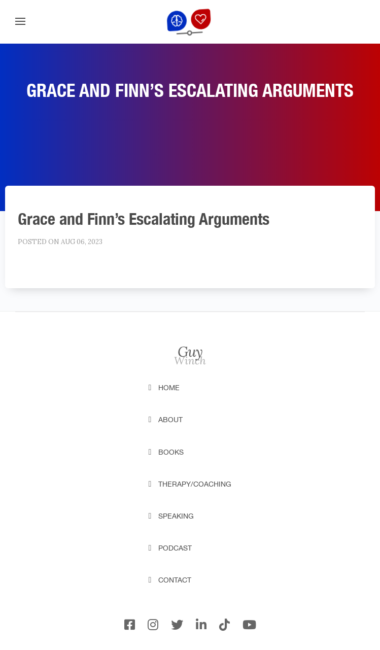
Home (169, 388)
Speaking (176, 516)
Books (171, 452)
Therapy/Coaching (194, 484)
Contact (174, 580)
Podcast (175, 548)
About (170, 420)
